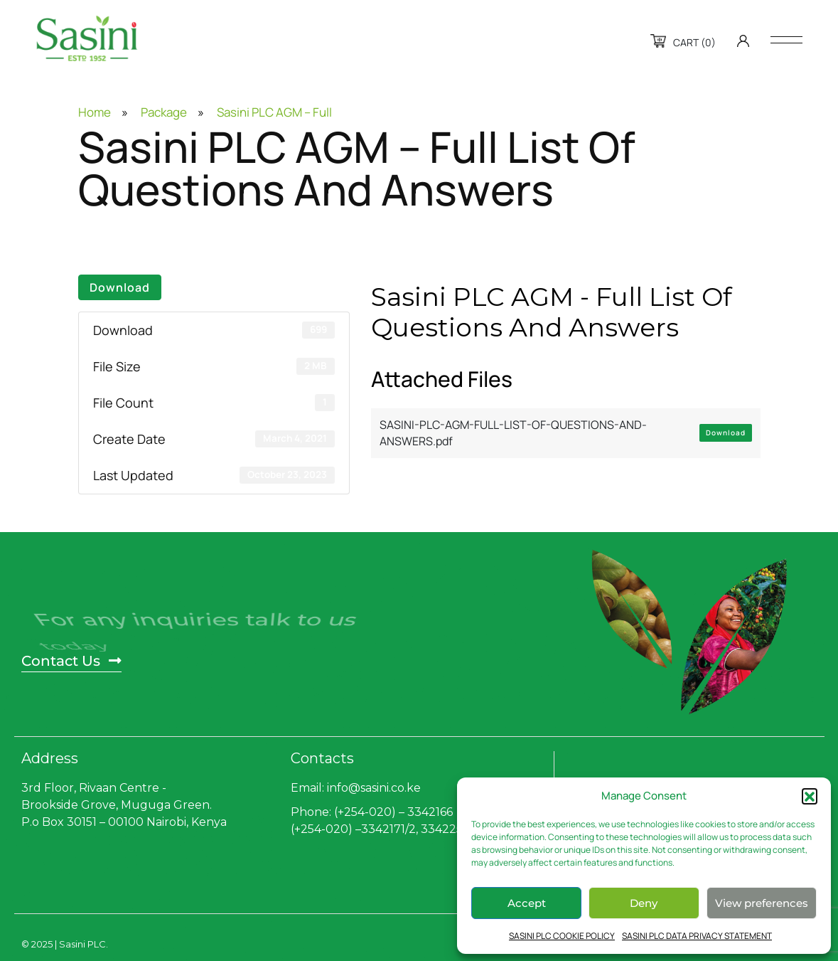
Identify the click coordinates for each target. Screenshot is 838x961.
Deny (643, 903)
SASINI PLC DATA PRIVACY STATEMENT (697, 936)
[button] (809, 796)
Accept (526, 903)
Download (120, 287)
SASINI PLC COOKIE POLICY (562, 936)
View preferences (761, 903)
